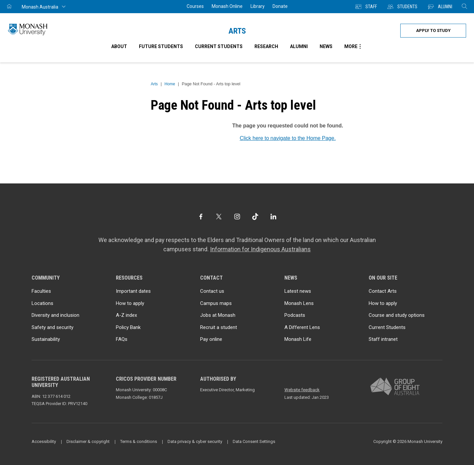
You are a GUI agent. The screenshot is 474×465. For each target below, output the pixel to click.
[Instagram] (237, 216)
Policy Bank (128, 327)
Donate (280, 6)
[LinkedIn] (273, 216)
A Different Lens (302, 327)
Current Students (387, 327)
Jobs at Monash (217, 315)
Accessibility (44, 441)
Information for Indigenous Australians (260, 249)
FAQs (121, 339)
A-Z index (126, 315)
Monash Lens (299, 303)
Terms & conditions (138, 441)
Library (257, 6)
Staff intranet (383, 339)
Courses (195, 6)
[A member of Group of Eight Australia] (395, 387)
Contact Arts (383, 291)
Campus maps (216, 303)
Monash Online (227, 6)
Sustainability (46, 339)
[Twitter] (219, 216)
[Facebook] (200, 216)
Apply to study (433, 30)
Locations (42, 303)
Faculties (41, 291)
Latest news (297, 291)
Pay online (211, 339)
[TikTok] (255, 216)
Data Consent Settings (254, 441)
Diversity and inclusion (55, 315)
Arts (237, 31)
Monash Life (297, 339)
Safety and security (52, 327)
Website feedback (302, 389)
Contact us (212, 291)
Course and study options (397, 315)
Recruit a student (218, 327)
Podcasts (294, 315)
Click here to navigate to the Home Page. (288, 138)
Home (170, 84)
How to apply (130, 303)
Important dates (133, 291)
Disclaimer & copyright (88, 441)
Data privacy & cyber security (195, 441)
